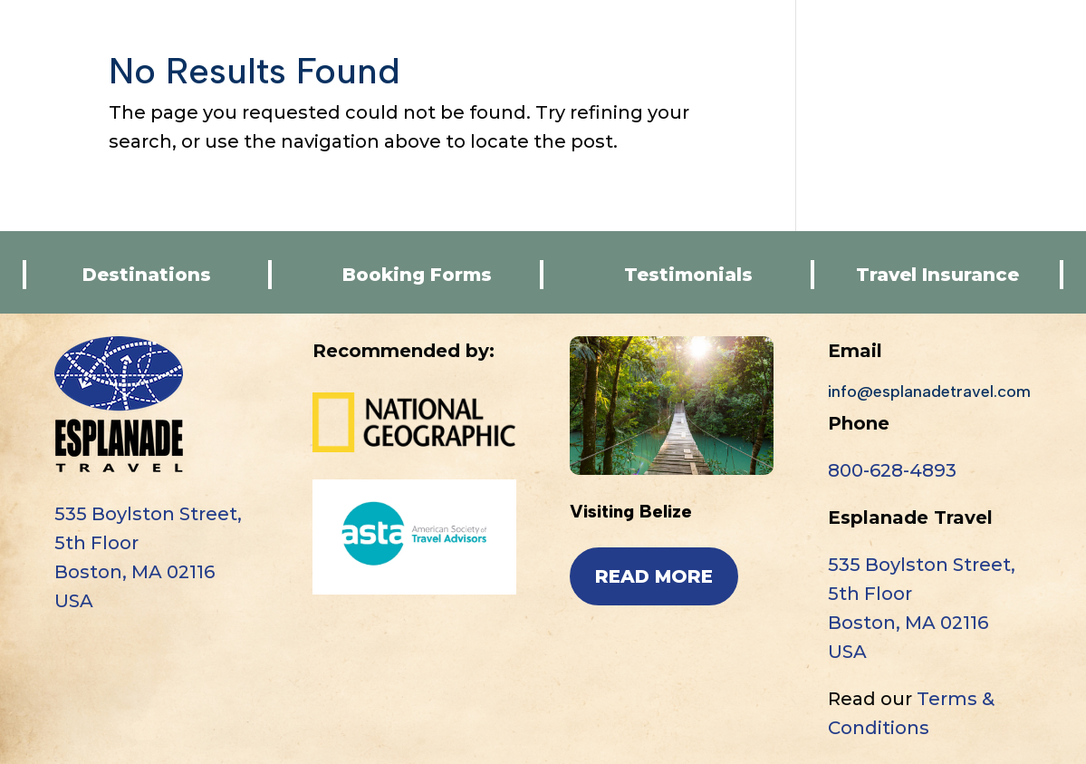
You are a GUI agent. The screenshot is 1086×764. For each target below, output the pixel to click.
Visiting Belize (631, 511)
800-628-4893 (892, 470)
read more (654, 576)
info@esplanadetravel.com (929, 391)
